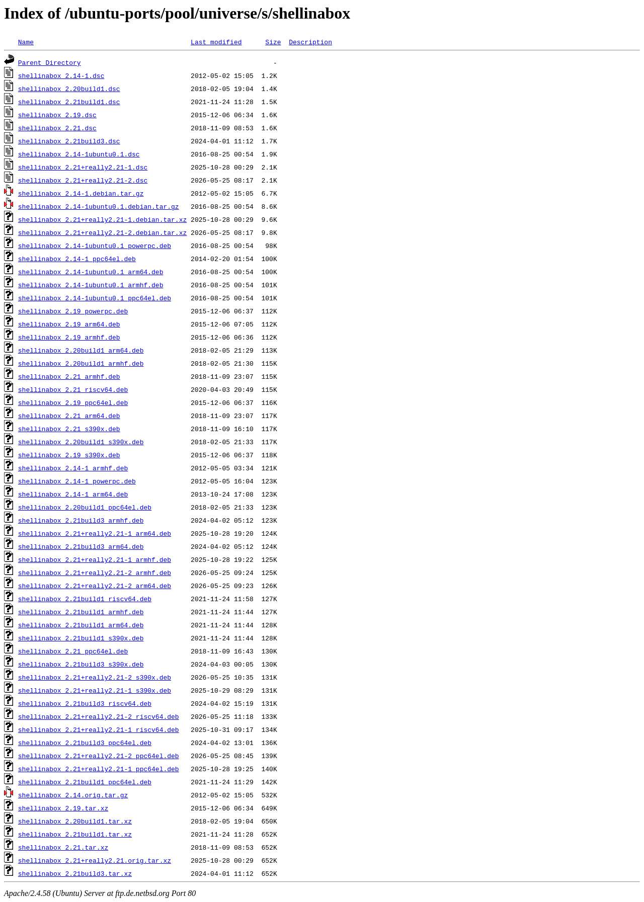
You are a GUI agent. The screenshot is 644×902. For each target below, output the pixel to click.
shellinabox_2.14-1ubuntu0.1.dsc (79, 153)
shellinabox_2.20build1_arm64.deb (81, 350)
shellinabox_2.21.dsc (57, 127)
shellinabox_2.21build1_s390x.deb (81, 637)
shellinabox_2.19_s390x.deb (69, 454)
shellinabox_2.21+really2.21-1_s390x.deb (94, 690)
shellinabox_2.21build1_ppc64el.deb (84, 781)
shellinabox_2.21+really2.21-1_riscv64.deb (98, 729)
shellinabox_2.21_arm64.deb (69, 415)
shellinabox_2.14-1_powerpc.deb (77, 480)
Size (273, 41)
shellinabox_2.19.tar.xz (63, 807)
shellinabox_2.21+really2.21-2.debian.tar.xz (102, 232)
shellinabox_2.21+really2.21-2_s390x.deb (94, 677)
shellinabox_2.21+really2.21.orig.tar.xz (94, 860)
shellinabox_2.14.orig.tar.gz (73, 794)
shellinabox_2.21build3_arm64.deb (81, 546)
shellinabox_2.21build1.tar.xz (75, 834)
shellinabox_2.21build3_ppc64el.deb (84, 742)
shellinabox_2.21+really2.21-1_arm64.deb (94, 533)
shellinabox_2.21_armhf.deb (69, 376)
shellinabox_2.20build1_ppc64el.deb (84, 507)
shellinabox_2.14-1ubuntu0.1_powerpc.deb (94, 245)
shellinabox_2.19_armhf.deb (69, 337)
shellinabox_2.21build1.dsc (69, 101)
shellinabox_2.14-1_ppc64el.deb (77, 258)
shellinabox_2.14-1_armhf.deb (73, 467)
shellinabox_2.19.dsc (57, 114)
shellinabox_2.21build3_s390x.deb (81, 664)
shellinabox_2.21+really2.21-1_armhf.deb (94, 559)
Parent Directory (49, 62)
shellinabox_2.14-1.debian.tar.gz (81, 193)
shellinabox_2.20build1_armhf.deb (81, 363)
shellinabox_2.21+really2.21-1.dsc (82, 167)
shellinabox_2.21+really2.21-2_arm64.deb (94, 585)
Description (310, 41)
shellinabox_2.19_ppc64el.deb (73, 402)
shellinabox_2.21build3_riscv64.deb (84, 703)
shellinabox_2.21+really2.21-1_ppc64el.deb (98, 768)
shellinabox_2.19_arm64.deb (69, 324)
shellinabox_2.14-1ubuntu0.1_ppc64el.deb (94, 297)
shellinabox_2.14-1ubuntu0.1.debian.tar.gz (98, 206)
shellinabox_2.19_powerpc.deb (73, 310)
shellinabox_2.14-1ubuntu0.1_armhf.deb (91, 284)
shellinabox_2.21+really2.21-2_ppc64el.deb (98, 755)
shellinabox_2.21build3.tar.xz (75, 873)
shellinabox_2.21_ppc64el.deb (73, 650)
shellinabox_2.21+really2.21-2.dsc (82, 180)
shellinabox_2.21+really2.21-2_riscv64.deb (98, 716)
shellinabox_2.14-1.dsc (61, 75)
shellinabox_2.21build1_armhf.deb (81, 611)
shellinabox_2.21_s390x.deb (69, 428)
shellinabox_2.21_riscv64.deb (73, 389)
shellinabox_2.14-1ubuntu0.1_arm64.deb (91, 271)
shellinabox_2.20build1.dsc (69, 88)
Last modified (216, 41)
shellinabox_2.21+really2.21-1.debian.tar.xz (102, 219)
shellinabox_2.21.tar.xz (63, 847)
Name (26, 41)
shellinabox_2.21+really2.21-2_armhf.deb (94, 572)
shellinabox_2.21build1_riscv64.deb (84, 598)
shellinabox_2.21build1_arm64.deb (81, 624)
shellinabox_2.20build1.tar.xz (75, 821)
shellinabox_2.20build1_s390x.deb (81, 441)
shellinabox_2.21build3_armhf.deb (81, 520)
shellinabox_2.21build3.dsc (69, 140)
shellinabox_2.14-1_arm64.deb (73, 494)
